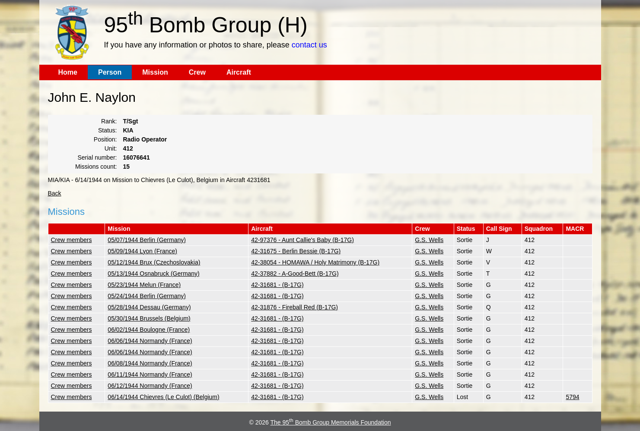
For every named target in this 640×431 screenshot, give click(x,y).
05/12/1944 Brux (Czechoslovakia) (154, 262)
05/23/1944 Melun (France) (144, 284)
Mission (155, 72)
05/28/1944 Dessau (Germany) (149, 307)
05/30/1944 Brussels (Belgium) (149, 318)
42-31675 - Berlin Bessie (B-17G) (296, 251)
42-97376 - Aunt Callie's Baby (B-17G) (302, 239)
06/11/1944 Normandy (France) (150, 374)
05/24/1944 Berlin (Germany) (147, 296)
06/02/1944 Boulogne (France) (149, 329)
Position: (105, 139)
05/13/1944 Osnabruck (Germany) (153, 273)
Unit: (111, 148)
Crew (197, 72)
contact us (309, 45)
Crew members (71, 239)
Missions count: (96, 166)
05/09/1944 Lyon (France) (142, 251)
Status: (107, 130)
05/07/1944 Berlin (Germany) (147, 239)
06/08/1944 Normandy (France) (150, 363)
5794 (572, 396)
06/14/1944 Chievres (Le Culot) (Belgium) (163, 396)
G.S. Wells (429, 239)
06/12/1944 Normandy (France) (150, 385)
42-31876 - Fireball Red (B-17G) (294, 307)
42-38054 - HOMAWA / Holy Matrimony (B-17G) (315, 262)
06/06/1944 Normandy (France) (150, 340)
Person (109, 72)
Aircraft (238, 72)
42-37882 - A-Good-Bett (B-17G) (294, 273)
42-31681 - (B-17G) (277, 284)
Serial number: (97, 157)
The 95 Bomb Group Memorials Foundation (331, 422)
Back (54, 193)
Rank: (109, 121)
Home (67, 72)
